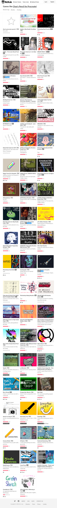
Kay (21, 79)
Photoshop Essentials (8, 269)
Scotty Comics (6, 103)
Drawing (19, 9)
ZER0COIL (22, 250)
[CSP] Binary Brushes (25, 197)
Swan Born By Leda (41, 300)
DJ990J (39, 249)
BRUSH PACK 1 (41, 51)
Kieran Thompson (7, 151)
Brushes (13, 9)
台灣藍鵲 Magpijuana (25, 55)
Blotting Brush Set (8, 99)
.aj (3, 127)
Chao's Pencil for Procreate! (25, 6)
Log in (46, 1)
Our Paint (40, 392)
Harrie (4, 80)
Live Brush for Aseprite (43, 269)
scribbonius (23, 368)
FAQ (28, 501)
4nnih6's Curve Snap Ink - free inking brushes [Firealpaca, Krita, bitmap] (45, 369)
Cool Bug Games (7, 371)
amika (21, 32)
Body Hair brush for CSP (9, 147)
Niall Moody (6, 492)
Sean (4, 419)
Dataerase (22, 494)
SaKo (38, 419)
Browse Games (17, 2)
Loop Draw (23, 465)
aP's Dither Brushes (42, 221)
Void (38, 30)
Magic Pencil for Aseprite (9, 173)
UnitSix (4, 56)
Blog (33, 501)
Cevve (38, 104)
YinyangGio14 (23, 152)
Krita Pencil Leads (42, 75)
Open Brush (40, 343)
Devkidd (39, 274)
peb (21, 371)
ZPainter (22, 441)
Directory (28, 504)
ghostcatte (22, 444)
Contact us (40, 501)
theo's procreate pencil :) (9, 29)
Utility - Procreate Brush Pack (11, 51)
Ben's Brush (6, 392)
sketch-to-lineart (7, 416)
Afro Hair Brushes (42, 245)
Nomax (22, 104)
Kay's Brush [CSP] (25, 75)
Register (52, 1)
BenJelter (5, 226)
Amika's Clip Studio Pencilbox (28, 29)
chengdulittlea (40, 395)
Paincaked (5, 300)
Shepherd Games (24, 419)
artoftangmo (6, 248)
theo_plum (5, 30)
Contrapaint (23, 269)
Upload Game (34, 2)
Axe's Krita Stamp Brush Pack (11, 343)
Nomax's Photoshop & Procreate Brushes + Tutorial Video (27, 101)
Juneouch (39, 444)
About (23, 501)
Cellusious (5, 201)
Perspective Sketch (25, 392)
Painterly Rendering (42, 441)
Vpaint (4, 368)
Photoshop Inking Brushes (27, 295)
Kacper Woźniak (6, 176)
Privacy (39, 504)
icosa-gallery (40, 347)
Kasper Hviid (40, 77)
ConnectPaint (6, 441)
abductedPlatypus (41, 225)
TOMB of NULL (23, 178)
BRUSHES (40, 123)
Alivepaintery (6, 197)
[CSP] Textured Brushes (9, 75)
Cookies (45, 504)
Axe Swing (5, 348)
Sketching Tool (24, 416)
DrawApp (39, 416)
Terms (33, 504)
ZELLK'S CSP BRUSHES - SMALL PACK (26, 320)
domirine (39, 127)
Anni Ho (39, 372)
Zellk (21, 322)
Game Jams (26, 2)
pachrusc (5, 444)
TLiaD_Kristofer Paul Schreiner (44, 324)
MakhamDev (6, 468)
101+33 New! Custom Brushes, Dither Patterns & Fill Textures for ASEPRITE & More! (45, 321)
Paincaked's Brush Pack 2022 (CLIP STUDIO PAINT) (10, 296)
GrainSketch (6, 489)
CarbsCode (5, 395)
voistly (21, 128)
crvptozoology (40, 55)
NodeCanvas (6, 465)
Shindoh (22, 395)
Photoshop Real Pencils (43, 29)
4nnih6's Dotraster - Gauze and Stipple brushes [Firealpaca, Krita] (45, 466)
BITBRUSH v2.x (7, 123)
